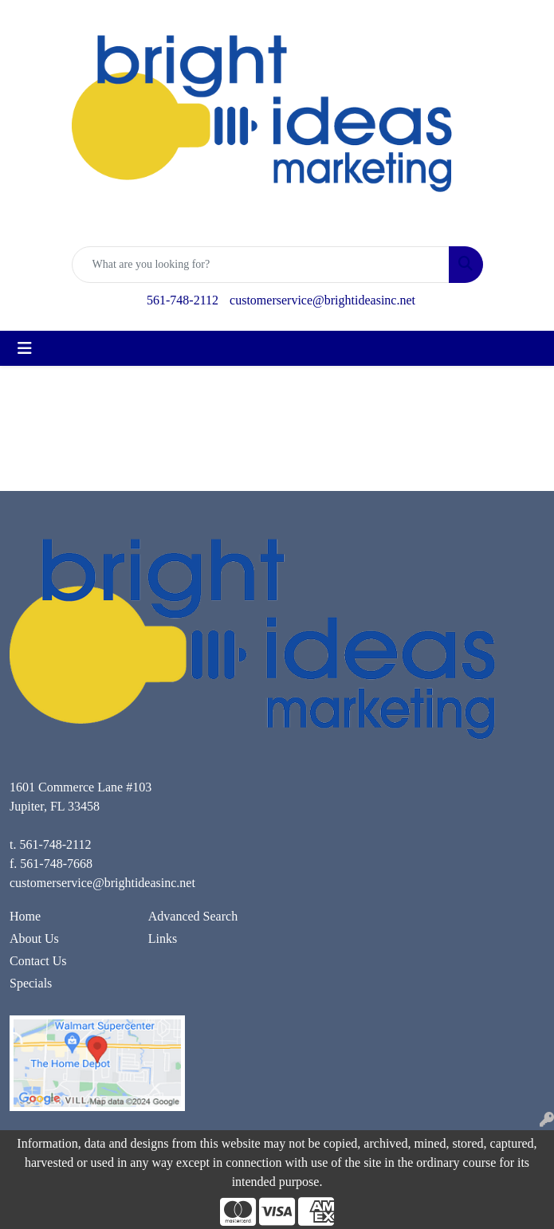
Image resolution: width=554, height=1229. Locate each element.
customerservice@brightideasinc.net (322, 300)
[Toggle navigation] (24, 348)
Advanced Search (193, 916)
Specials (31, 983)
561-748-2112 (182, 300)
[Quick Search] (261, 264)
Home (25, 916)
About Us (34, 938)
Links (162, 938)
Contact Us (38, 961)
